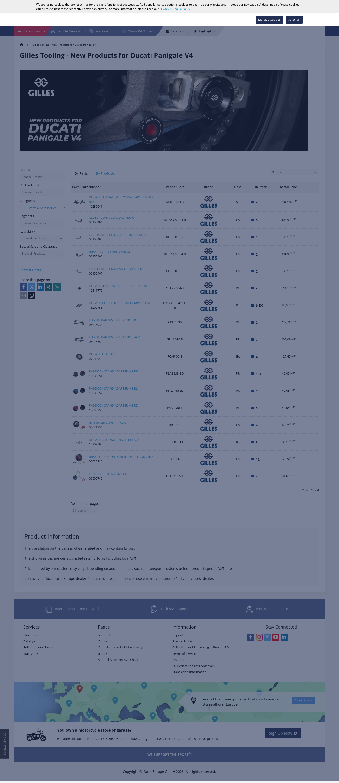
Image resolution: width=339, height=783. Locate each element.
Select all (294, 20)
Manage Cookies (269, 20)
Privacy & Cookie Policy (174, 9)
